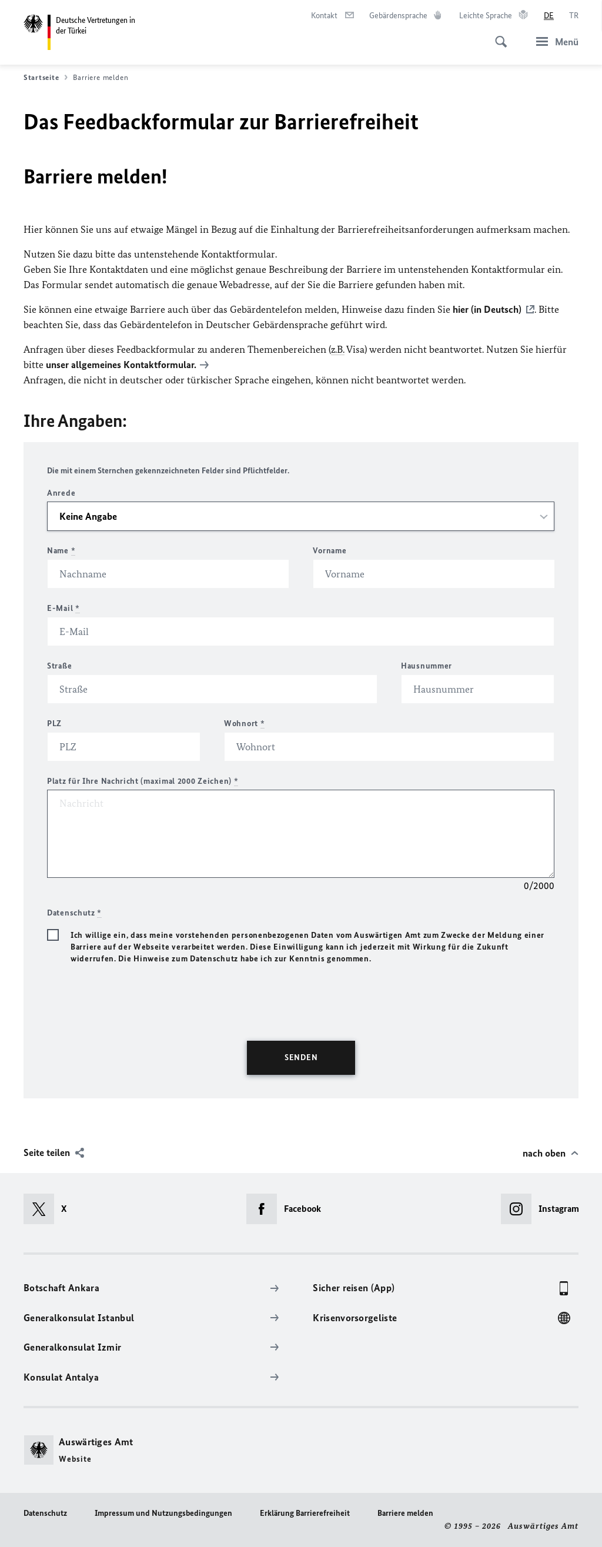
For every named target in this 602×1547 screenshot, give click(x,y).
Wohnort (244, 724)
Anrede (61, 493)
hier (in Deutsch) (487, 309)
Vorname (329, 551)
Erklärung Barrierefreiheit (305, 1513)
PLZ (54, 724)
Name (61, 551)
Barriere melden (405, 1513)
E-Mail (63, 608)
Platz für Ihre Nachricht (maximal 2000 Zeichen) (142, 781)
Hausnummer (426, 666)
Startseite (46, 77)
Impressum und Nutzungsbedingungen (163, 1513)
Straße (59, 666)
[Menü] (553, 41)
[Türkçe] (573, 16)
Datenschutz (45, 1513)
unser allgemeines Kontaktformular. (121, 364)
